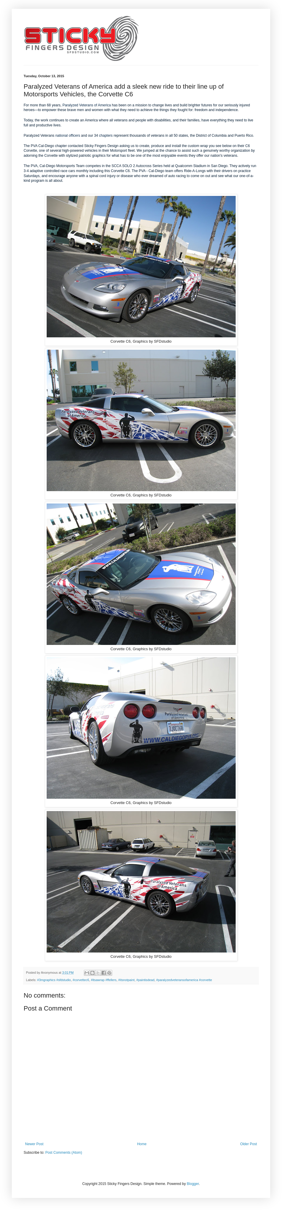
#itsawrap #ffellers (104, 980)
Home (141, 1144)
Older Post (248, 1144)
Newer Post (34, 1144)
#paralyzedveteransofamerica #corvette (184, 980)
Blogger (193, 1184)
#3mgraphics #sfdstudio (54, 980)
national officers (67, 135)
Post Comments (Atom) (63, 1152)
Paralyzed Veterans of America (86, 105)
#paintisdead (145, 980)
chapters (106, 135)
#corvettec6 (81, 980)
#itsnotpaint (126, 980)
